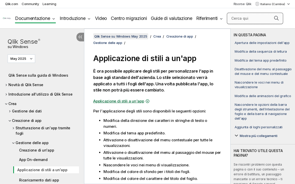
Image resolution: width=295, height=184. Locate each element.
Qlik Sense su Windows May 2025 (120, 36)
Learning (49, 4)
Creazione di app (27, 120)
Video (101, 18)
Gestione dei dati (27, 111)
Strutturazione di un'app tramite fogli (43, 130)
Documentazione (32, 18)
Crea (12, 103)
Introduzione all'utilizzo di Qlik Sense (40, 94)
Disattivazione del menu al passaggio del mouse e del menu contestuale (263, 71)
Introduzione (72, 18)
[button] (276, 18)
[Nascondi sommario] (80, 37)
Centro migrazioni (129, 18)
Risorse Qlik (242, 4)
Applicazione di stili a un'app (42, 170)
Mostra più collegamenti (258, 136)
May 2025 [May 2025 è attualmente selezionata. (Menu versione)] (18, 58)
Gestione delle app (32, 143)
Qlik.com (11, 4)
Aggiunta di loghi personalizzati (259, 127)
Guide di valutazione (171, 18)
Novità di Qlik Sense (25, 85)
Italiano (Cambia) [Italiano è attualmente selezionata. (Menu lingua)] (273, 4)
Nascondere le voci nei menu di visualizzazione (259, 84)
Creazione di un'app (36, 150)
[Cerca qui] (255, 18)
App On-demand (33, 159)
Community (30, 4)
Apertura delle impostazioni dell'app (262, 43)
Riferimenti (207, 18)
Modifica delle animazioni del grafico (263, 96)
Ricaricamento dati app (39, 180)
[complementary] (263, 106)
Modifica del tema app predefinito (261, 60)
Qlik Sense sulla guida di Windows (38, 75)
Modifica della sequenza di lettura (261, 51)
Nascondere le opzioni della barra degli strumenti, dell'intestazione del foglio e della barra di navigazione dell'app (262, 111)
